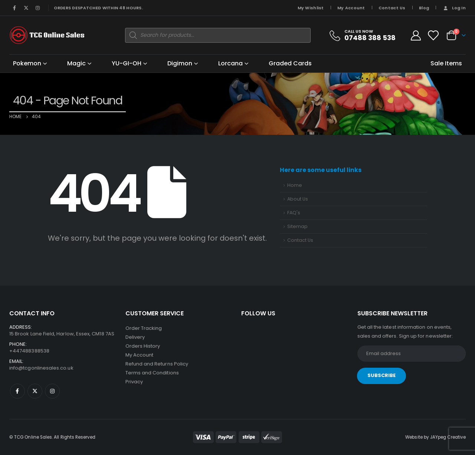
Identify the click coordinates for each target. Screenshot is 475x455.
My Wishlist (311, 8)
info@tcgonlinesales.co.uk (41, 367)
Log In (454, 8)
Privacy (134, 381)
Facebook (17, 391)
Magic (76, 63)
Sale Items (446, 63)
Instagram (52, 391)
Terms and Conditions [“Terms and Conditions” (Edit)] (152, 372)
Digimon (179, 63)
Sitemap (297, 226)
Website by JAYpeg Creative (435, 437)
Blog (424, 8)
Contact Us (392, 8)
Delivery (135, 337)
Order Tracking (143, 328)
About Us (297, 199)
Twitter (34, 391)
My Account (351, 8)
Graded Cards (290, 63)
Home (294, 185)
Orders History (142, 346)
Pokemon (27, 63)
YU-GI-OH (126, 63)
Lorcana (230, 63)
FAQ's (293, 212)
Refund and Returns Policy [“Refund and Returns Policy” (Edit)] (157, 363)
